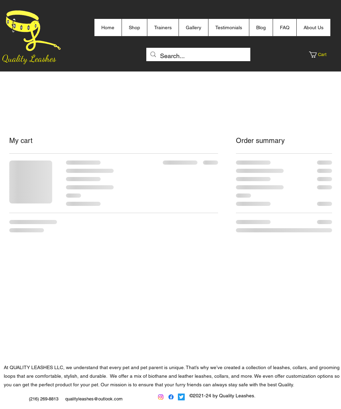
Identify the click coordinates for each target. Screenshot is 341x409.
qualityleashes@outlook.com (94, 398)
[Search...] (198, 56)
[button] (321, 55)
